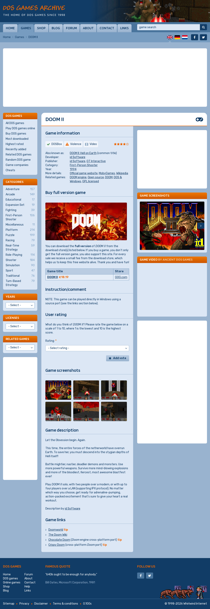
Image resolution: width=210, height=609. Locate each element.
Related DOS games (18, 154)
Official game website (84, 173)
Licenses (12, 318)
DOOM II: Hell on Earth (83, 153)
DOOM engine (78, 177)
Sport (20, 271)
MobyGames (107, 173)
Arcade (20, 195)
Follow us (146, 566)
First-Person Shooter (84, 165)
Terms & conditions (65, 603)
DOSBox (56, 144)
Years (10, 296)
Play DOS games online (20, 128)
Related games (17, 339)
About (88, 28)
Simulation (20, 265)
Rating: (50, 341)
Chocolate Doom (59, 540)
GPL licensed (90, 181)
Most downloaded (17, 139)
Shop (41, 28)
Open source (96, 177)
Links (124, 28)
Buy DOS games (16, 133)
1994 (73, 169)
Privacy (24, 603)
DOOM (109, 177)
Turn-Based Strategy (20, 283)
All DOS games (15, 123)
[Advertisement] (105, 77)
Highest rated (15, 144)
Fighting (20, 210)
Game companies (17, 165)
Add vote (119, 358)
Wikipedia (122, 173)
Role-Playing (20, 255)
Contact (107, 28)
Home (10, 28)
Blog (56, 28)
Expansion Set (20, 205)
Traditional (20, 276)
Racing (20, 240)
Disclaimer (41, 603)
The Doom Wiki (57, 534)
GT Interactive (96, 161)
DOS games (12, 566)
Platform (20, 230)
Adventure (20, 189)
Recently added (16, 149)
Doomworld (55, 529)
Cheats (10, 170)
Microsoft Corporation (73, 582)
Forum (71, 28)
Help (27, 586)
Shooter (20, 260)
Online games (11, 582)
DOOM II (52, 277)
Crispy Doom (56, 545)
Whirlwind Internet (195, 603)
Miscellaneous (20, 225)
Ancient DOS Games (177, 259)
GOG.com (121, 277)
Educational (20, 200)
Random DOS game (18, 160)
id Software (77, 157)
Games (26, 28)
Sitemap (8, 603)
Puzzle (20, 235)
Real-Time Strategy (20, 247)
